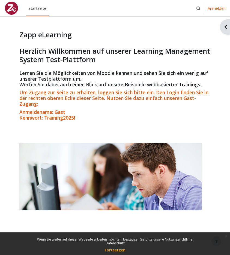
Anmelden (217, 8)
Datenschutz (115, 243)
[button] (198, 8)
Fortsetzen (115, 250)
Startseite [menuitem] (37, 8)
